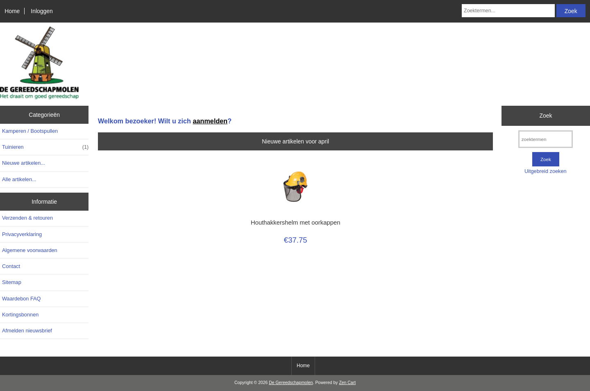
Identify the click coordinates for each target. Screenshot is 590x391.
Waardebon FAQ (21, 299)
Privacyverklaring (22, 234)
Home (12, 11)
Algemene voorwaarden (29, 250)
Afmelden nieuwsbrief (27, 330)
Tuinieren (45, 147)
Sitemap (11, 282)
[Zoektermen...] (508, 10)
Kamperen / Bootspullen (30, 131)
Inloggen (41, 11)
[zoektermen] (545, 139)
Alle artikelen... (19, 179)
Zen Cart (347, 382)
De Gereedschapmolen (291, 382)
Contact (11, 266)
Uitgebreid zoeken (545, 171)
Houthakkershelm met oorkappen (295, 222)
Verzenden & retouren (27, 218)
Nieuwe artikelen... (23, 163)
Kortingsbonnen (20, 314)
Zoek (545, 115)
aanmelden (210, 121)
